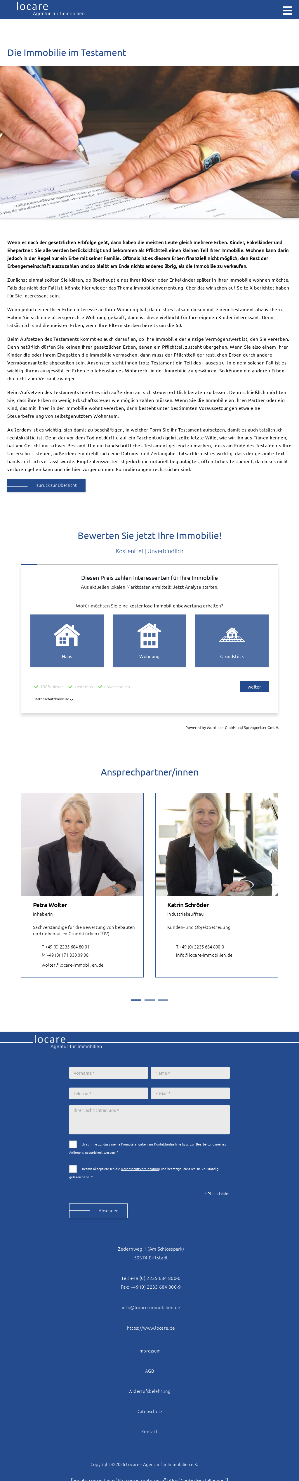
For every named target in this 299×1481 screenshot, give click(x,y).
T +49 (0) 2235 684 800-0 (195, 947)
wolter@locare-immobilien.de (68, 965)
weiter (254, 686)
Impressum (149, 1350)
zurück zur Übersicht (56, 485)
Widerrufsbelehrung (149, 1391)
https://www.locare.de (151, 1328)
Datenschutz (149, 1411)
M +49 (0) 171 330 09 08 (60, 955)
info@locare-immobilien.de (200, 955)
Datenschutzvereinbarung (140, 1169)
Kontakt (149, 1431)
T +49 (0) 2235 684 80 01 (61, 947)
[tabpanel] (82, 885)
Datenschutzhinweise (52, 699)
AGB (149, 1371)
